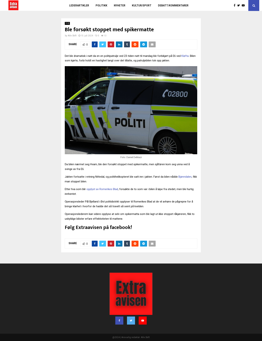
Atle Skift (72, 35)
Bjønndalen (185, 176)
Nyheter (119, 5)
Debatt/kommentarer (173, 5)
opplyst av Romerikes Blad (102, 189)
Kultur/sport (141, 5)
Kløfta (185, 56)
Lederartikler (79, 5)
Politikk (101, 5)
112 (67, 23)
